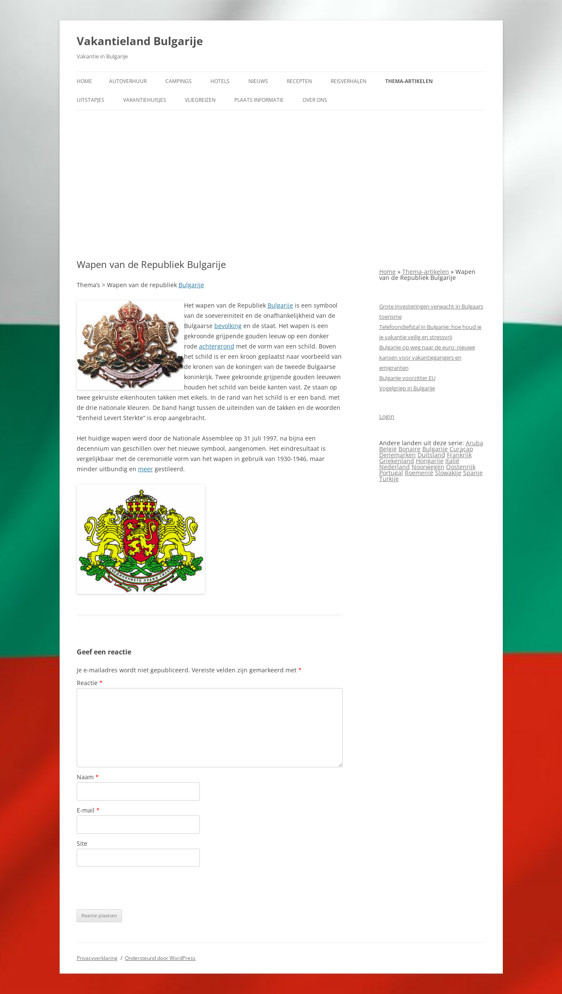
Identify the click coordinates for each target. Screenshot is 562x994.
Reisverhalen (348, 81)
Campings (178, 81)
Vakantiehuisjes (144, 100)
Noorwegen (428, 467)
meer (145, 469)
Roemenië (419, 473)
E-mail (88, 810)
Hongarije (430, 461)
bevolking (228, 326)
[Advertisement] (281, 184)
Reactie (90, 683)
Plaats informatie (259, 100)
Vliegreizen (200, 100)
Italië (452, 461)
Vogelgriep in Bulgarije (407, 388)
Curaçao (461, 449)
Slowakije (448, 473)
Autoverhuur (128, 81)
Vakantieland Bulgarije (140, 41)
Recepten (299, 81)
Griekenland (396, 461)
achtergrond (216, 346)
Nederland (394, 467)
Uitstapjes (90, 100)
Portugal (391, 473)
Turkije (389, 479)
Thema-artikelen (409, 81)
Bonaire (409, 449)
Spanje (473, 473)
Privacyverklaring (97, 958)
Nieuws (258, 81)
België (388, 449)
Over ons (315, 100)
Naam (88, 777)
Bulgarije (191, 285)
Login (387, 416)
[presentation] (141, 888)
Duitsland (431, 455)
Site (82, 843)
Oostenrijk (461, 467)
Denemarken (397, 455)
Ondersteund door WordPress (160, 958)
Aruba (474, 443)
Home (84, 81)
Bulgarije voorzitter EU (407, 378)
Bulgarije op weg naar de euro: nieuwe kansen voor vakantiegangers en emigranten (427, 357)
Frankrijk (459, 455)
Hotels (220, 81)
